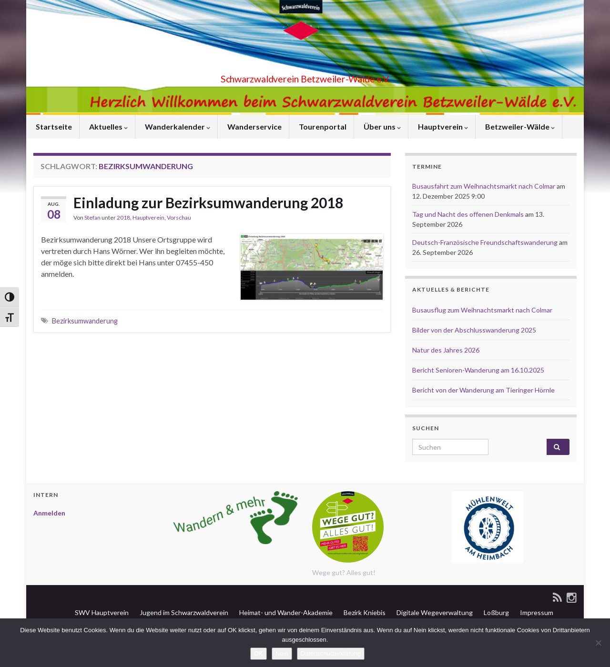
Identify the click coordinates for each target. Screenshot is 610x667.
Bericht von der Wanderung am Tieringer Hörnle (483, 390)
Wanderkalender (176, 126)
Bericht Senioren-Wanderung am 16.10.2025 (478, 370)
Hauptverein (442, 126)
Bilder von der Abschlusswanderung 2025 (474, 330)
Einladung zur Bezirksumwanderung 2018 (208, 202)
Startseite (53, 126)
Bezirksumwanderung (85, 321)
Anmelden (49, 513)
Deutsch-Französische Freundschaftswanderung (485, 242)
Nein (281, 653)
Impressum (535, 612)
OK (258, 653)
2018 (123, 217)
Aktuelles (108, 126)
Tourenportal (321, 126)
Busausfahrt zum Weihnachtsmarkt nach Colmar (483, 186)
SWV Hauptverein (101, 612)
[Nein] (598, 642)
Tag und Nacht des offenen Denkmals (468, 214)
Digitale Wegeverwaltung (434, 612)
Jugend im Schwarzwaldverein (183, 612)
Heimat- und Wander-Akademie (285, 612)
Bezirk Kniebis (364, 612)
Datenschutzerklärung (331, 653)
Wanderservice (254, 126)
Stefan (92, 217)
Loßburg (495, 612)
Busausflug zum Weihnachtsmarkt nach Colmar (482, 310)
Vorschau (179, 217)
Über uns (381, 126)
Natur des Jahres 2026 (445, 350)
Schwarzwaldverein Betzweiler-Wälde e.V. (305, 76)
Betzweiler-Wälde (519, 126)
